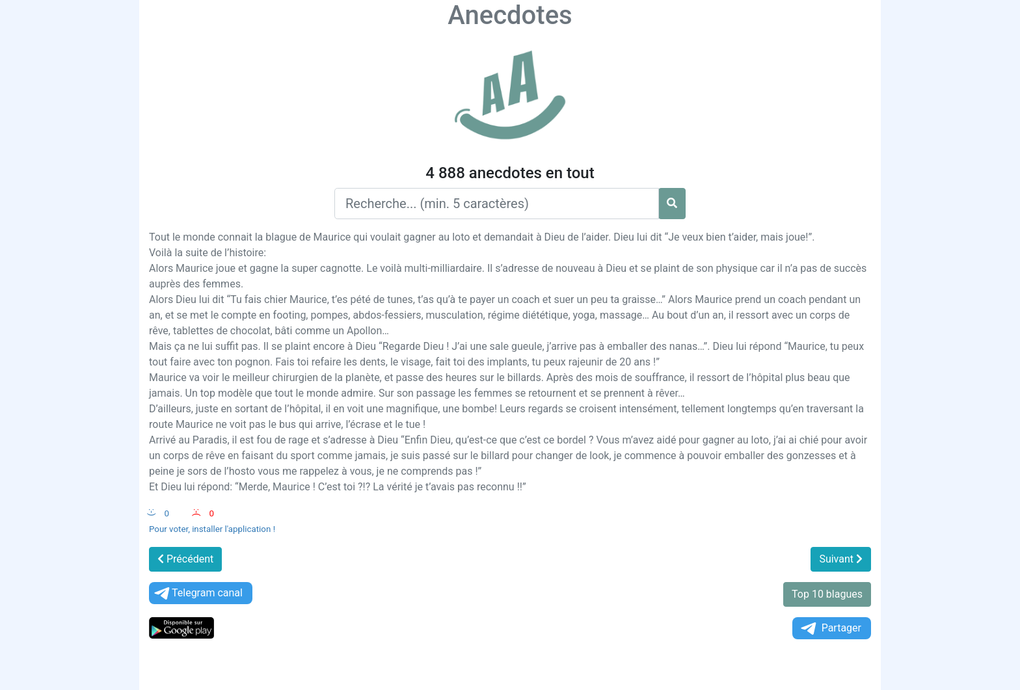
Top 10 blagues (827, 594)
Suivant (841, 559)
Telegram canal (197, 593)
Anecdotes (510, 15)
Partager (830, 628)
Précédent (185, 559)
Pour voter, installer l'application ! (212, 529)
